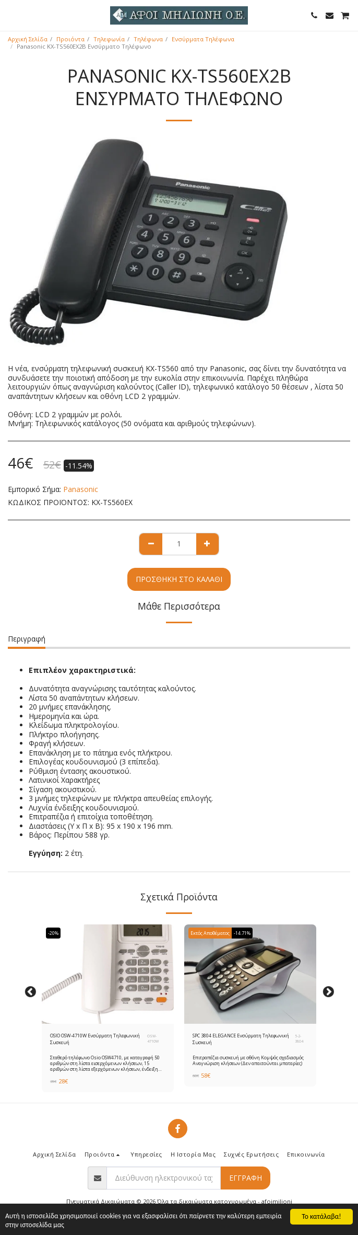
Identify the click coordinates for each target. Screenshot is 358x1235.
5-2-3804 (299, 1039)
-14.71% (242, 933)
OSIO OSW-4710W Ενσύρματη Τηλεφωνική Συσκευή (95, 1039)
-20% (53, 933)
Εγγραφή (245, 1178)
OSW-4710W (153, 1039)
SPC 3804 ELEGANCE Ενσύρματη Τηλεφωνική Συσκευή (241, 1039)
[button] (11, 15)
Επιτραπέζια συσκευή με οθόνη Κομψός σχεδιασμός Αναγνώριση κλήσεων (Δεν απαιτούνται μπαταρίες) (248, 1060)
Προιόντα (70, 39)
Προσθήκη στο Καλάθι (179, 579)
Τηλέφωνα (148, 39)
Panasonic (80, 489)
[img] (108, 974)
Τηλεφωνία (109, 39)
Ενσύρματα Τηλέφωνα (203, 39)
